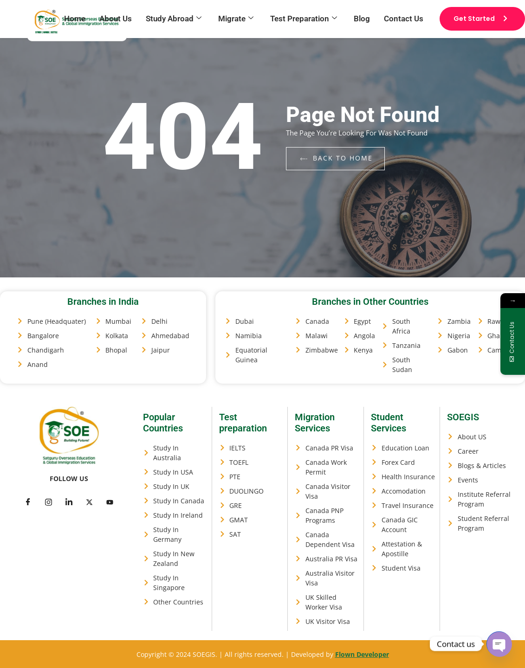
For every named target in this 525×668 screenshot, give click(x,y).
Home (74, 18)
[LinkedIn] (69, 501)
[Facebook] (28, 501)
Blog (362, 18)
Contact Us (403, 18)
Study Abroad (173, 18)
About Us (115, 18)
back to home (336, 158)
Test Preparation (303, 18)
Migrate (235, 18)
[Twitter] (49, 501)
